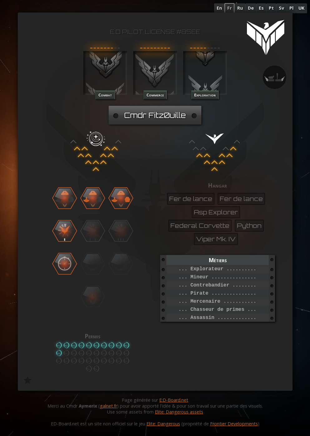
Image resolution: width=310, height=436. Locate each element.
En (219, 8)
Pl (291, 8)
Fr (229, 8)
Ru (240, 8)
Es (261, 8)
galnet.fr (108, 406)
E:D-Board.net (173, 400)
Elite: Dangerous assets (179, 412)
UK (301, 8)
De (251, 8)
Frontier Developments (234, 424)
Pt (271, 8)
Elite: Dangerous (163, 424)
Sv (281, 8)
